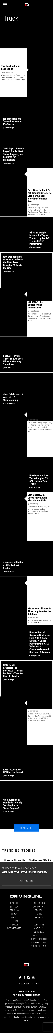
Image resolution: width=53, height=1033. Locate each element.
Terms (39, 913)
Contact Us (39, 906)
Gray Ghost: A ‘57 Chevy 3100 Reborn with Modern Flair (37, 497)
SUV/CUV (14, 906)
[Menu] (5, 4)
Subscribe (39, 924)
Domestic (14, 902)
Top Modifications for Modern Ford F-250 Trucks (12, 121)
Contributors (39, 902)
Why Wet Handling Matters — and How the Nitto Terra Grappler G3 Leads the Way (13, 262)
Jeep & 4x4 (14, 910)
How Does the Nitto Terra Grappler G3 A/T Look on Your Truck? (39, 479)
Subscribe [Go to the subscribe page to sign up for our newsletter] (27, 881)
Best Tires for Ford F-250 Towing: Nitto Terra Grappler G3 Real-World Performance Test (39, 195)
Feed (38, 920)
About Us (38, 928)
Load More (26, 827)
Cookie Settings (39, 946)
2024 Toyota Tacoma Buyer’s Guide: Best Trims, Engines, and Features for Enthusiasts (13, 154)
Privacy (39, 917)
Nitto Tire (25, 983)
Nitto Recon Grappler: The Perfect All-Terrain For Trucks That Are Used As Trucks (13, 670)
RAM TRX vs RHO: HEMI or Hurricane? (13, 771)
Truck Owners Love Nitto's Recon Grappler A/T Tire (39, 413)
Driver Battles (38, 938)
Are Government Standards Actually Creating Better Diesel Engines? (12, 804)
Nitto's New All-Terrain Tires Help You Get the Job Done (39, 611)
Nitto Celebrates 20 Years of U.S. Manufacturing (13, 397)
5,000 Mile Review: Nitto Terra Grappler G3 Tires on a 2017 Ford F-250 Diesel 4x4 (40, 703)
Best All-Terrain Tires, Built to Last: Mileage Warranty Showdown (13, 360)
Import (14, 917)
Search (39, 910)
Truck (14, 913)
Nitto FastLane (38, 942)
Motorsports (14, 928)
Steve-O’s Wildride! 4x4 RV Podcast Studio (13, 565)
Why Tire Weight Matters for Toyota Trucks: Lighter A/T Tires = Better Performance (39, 238)
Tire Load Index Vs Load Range (10, 67)
